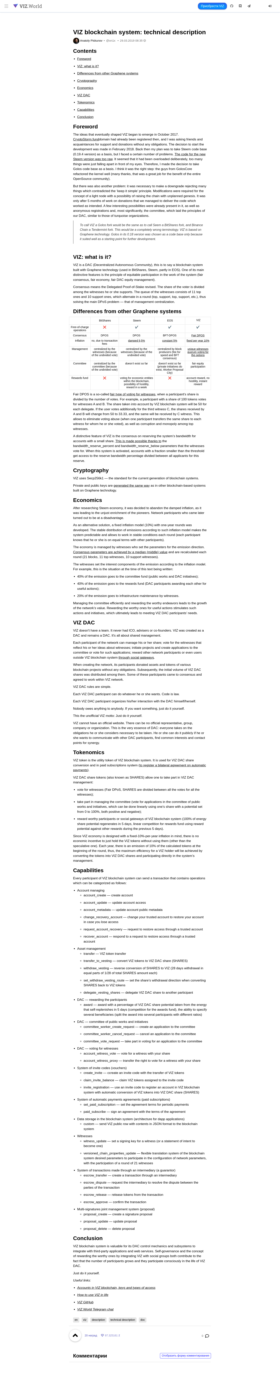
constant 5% (169, 340)
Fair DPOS (198, 335)
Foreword (84, 59)
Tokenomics (86, 102)
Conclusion (85, 117)
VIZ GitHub (85, 1302)
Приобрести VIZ (212, 6)
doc (142, 1319)
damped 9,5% (136, 340)
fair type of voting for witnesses (132, 394)
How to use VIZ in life (92, 1295)
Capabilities (85, 110)
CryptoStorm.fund (86, 139)
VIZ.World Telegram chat (95, 1309)
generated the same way (132, 485)
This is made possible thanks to (138, 441)
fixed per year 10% (198, 340)
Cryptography (87, 81)
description (98, 1319)
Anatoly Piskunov (91, 40)
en (76, 1319)
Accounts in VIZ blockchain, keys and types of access (116, 1288)
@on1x (110, 40)
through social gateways (136, 657)
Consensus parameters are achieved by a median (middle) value (120, 552)
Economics (85, 88)
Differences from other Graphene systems (107, 73)
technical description (122, 1319)
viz (84, 1319)
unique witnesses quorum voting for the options (197, 352)
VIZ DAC (83, 95)
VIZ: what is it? (88, 66)
